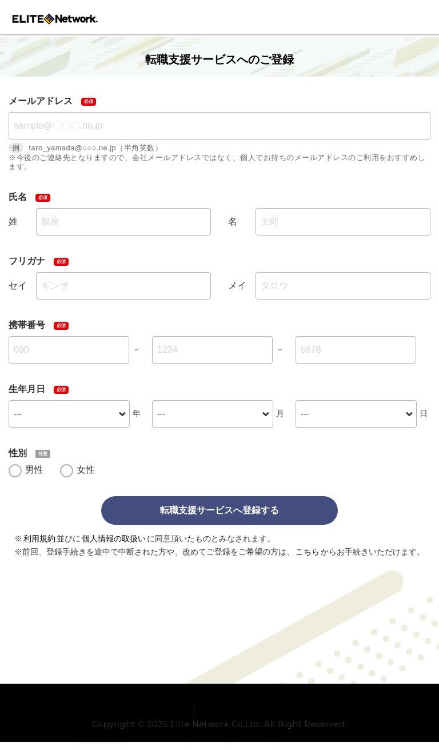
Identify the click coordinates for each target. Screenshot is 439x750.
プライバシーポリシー (240, 717)
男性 (34, 469)
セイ (18, 285)
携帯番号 (27, 325)
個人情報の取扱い (114, 538)
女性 (86, 469)
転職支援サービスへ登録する (219, 510)
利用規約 (39, 538)
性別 (18, 453)
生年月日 (27, 389)
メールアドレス (41, 101)
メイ (237, 285)
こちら (308, 551)
